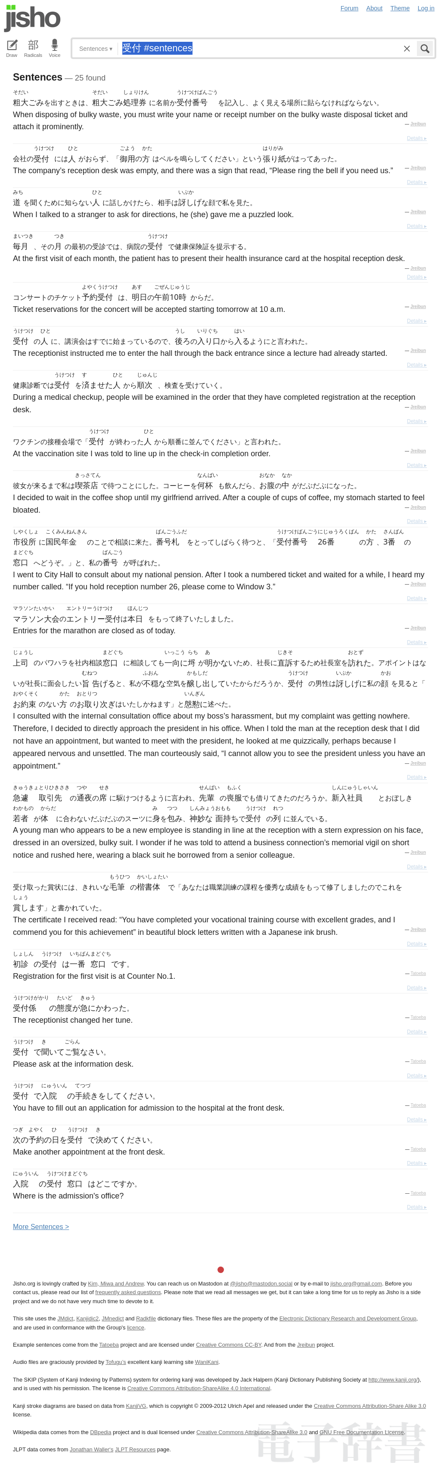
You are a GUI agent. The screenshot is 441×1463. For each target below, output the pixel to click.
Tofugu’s (116, 1362)
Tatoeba (418, 973)
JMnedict (113, 1318)
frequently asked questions (128, 1292)
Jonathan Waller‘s (91, 1449)
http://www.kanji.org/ (393, 1379)
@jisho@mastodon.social (261, 1283)
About (374, 8)
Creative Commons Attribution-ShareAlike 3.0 (251, 1432)
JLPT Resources (135, 1449)
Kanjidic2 (87, 1318)
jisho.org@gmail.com (356, 1283)
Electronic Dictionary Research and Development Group (348, 1318)
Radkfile (146, 1318)
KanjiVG (136, 1406)
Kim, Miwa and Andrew (115, 1283)
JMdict (65, 1318)
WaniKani (206, 1362)
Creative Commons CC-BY (228, 1345)
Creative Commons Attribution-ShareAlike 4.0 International (198, 1388)
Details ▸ (417, 138)
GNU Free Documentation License (362, 1432)
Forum (350, 8)
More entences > (41, 1226)
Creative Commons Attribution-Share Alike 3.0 (370, 1406)
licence (135, 1327)
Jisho (32, 18)
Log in (426, 8)
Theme (400, 8)
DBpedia (100, 1432)
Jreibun (418, 123)
